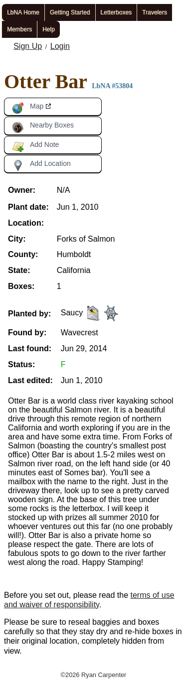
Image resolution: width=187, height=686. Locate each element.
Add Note (35, 146)
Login (60, 46)
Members (19, 29)
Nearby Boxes (43, 127)
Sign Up (27, 46)
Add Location (41, 165)
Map (27, 108)
